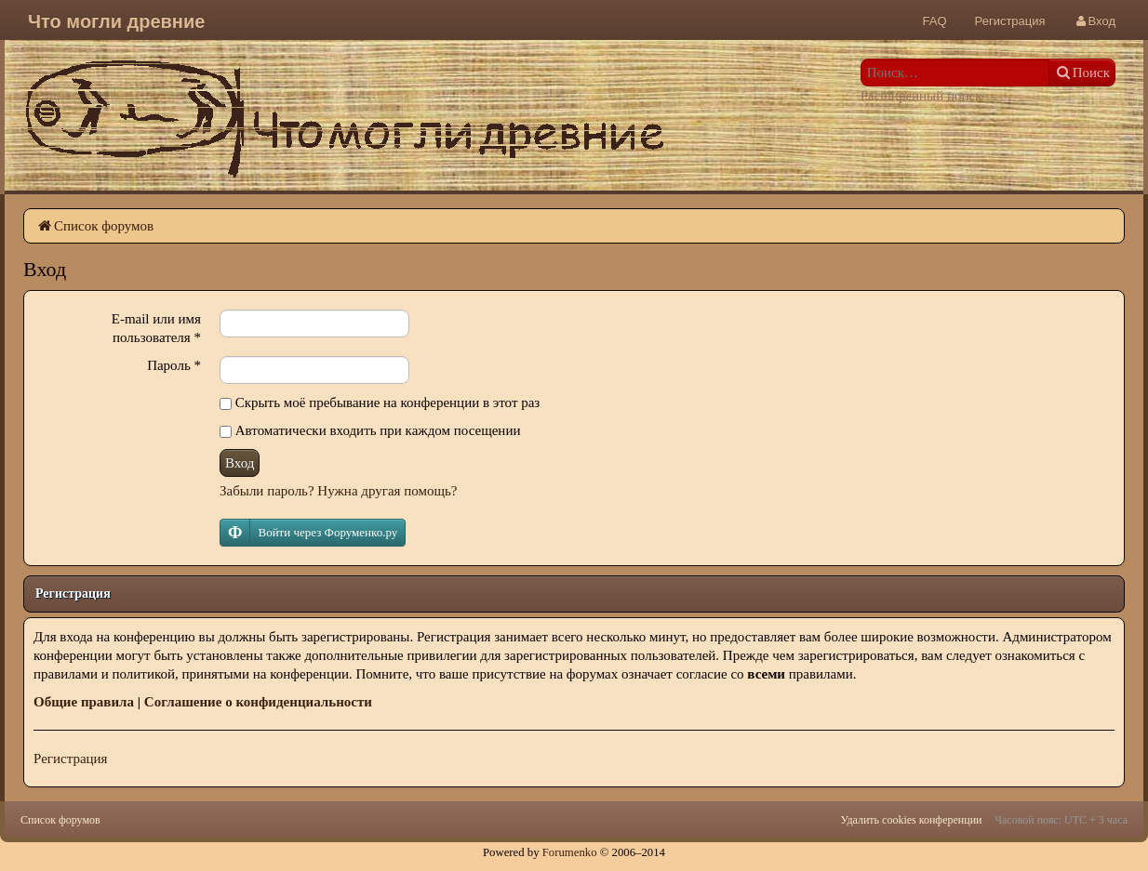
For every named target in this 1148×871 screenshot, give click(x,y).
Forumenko (569, 852)
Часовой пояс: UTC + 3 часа (1061, 819)
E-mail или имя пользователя (156, 328)
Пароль (174, 365)
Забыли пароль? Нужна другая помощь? (338, 490)
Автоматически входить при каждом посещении (370, 430)
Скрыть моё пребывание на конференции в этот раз (380, 402)
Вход (239, 462)
